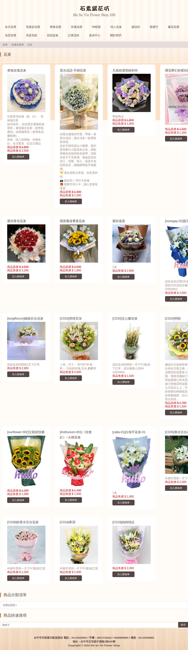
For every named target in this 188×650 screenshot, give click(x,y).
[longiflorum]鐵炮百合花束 (25, 318)
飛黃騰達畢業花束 (72, 221)
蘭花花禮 (173, 26)
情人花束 (116, 26)
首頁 (5, 44)
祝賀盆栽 (52, 35)
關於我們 (115, 35)
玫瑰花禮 (76, 26)
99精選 (96, 26)
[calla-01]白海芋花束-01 (129, 432)
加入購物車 (18, 156)
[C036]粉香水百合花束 (23, 522)
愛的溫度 (118, 221)
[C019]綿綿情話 (123, 522)
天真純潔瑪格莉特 (125, 70)
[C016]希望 (67, 522)
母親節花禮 (33, 26)
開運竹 (154, 26)
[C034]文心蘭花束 (124, 318)
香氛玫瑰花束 (16, 70)
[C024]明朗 (173, 318)
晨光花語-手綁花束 (73, 70)
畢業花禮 (55, 26)
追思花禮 (10, 35)
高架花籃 (31, 35)
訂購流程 (73, 35)
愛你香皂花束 (16, 221)
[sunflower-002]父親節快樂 (26, 432)
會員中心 (94, 35)
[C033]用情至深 (71, 318)
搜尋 (183, 624)
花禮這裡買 (17, 44)
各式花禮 (10, 26)
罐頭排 (136, 26)
